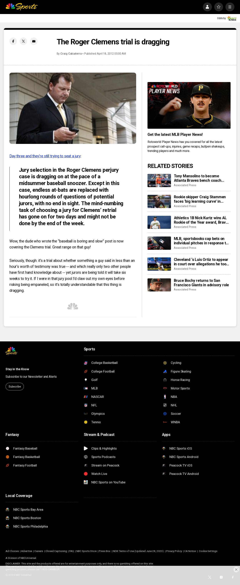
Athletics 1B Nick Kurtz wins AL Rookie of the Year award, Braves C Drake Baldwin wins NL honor (202, 220)
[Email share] (34, 41)
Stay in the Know (17, 369)
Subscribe (15, 386)
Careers (38, 551)
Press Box (105, 551)
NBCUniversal (28, 558)
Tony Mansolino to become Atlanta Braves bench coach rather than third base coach (198, 178)
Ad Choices (12, 551)
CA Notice (190, 551)
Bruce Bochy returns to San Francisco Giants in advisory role (201, 282)
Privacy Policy (174, 551)
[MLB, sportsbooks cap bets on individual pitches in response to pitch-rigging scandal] (159, 243)
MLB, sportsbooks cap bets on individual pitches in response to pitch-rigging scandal (201, 240)
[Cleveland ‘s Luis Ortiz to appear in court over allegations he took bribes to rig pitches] (159, 264)
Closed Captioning (56, 551)
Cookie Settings (208, 551)
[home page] (22, 6)
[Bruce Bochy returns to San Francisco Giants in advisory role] (159, 285)
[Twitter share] (23, 41)
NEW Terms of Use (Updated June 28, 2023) (138, 551)
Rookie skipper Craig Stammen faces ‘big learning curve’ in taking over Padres (200, 199)
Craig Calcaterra (71, 53)
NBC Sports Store (86, 551)
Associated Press (185, 185)
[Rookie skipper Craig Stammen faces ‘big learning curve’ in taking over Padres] (159, 201)
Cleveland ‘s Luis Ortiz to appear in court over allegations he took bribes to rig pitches (201, 261)
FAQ (71, 551)
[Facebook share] (13, 41)
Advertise (26, 551)
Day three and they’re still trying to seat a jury (45, 156)
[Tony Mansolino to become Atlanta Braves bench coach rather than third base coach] (159, 180)
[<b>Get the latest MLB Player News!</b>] (189, 105)
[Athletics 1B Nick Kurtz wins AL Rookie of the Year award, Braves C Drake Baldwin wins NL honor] (159, 222)
